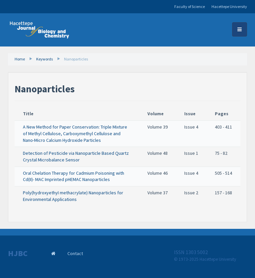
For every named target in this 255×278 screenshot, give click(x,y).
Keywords (44, 58)
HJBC (18, 253)
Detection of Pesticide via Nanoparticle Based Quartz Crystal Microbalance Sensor (76, 156)
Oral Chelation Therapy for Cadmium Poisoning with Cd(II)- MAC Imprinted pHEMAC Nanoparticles (73, 176)
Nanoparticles (76, 58)
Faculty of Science (189, 6)
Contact (75, 253)
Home (20, 58)
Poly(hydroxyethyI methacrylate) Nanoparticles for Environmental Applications (73, 196)
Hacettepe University (229, 6)
